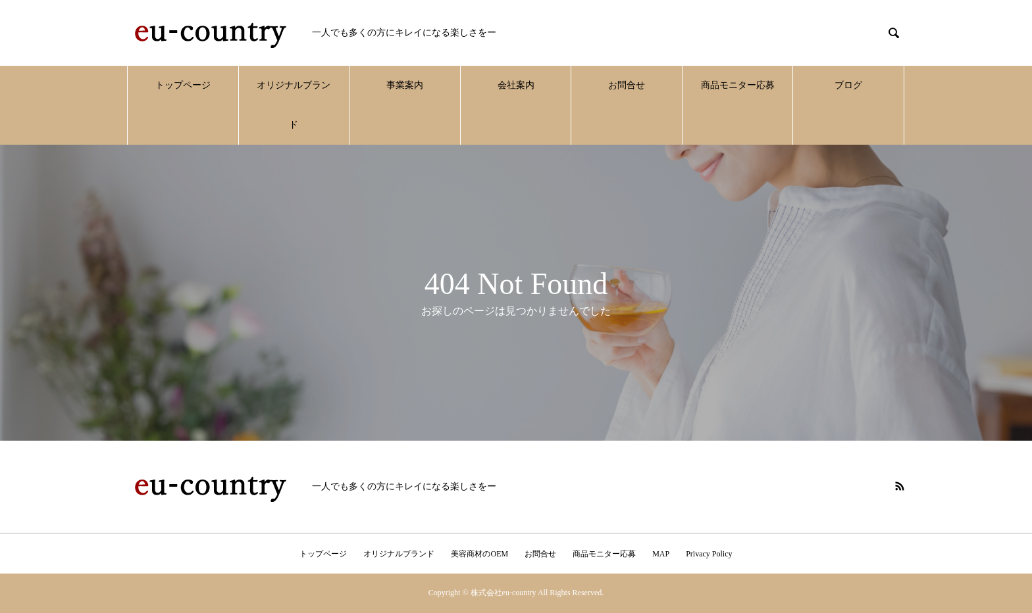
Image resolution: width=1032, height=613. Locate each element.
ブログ (848, 85)
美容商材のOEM (479, 553)
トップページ (183, 85)
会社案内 (516, 85)
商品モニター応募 (738, 85)
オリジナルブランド (293, 105)
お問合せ (626, 85)
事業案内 (404, 85)
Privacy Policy (709, 553)
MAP (660, 553)
